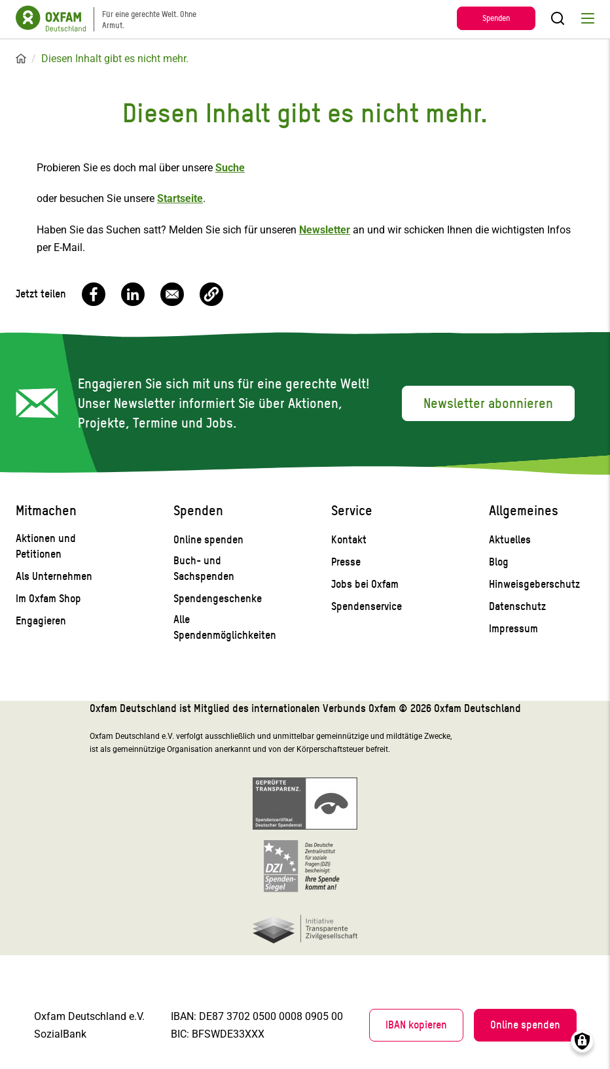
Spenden (496, 18)
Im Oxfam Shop (48, 598)
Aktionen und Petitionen (46, 546)
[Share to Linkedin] (133, 294)
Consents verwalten (582, 1041)
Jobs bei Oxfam (365, 584)
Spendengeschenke (217, 598)
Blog (499, 562)
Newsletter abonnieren (488, 403)
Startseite (21, 58)
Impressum (513, 628)
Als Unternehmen (54, 576)
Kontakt (349, 540)
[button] (211, 294)
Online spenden (208, 540)
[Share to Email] (172, 294)
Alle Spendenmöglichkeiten (224, 627)
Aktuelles (510, 540)
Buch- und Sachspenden (203, 568)
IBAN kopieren (416, 1025)
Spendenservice (366, 606)
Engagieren (41, 621)
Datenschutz (517, 606)
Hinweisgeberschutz (534, 584)
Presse (346, 562)
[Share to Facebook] (93, 294)
